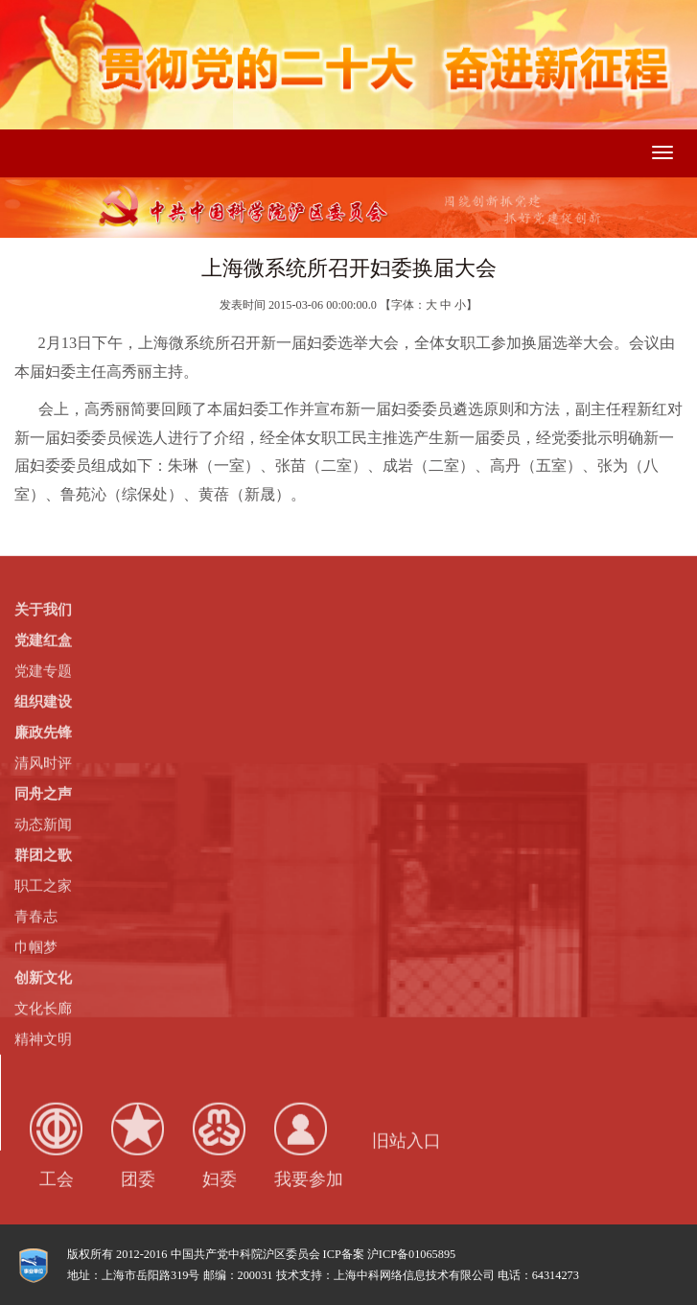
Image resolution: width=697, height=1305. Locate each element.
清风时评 (43, 762)
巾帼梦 (36, 946)
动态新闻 (43, 823)
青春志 (36, 915)
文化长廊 (43, 1007)
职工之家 (43, 885)
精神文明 (43, 1038)
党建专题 (43, 670)
